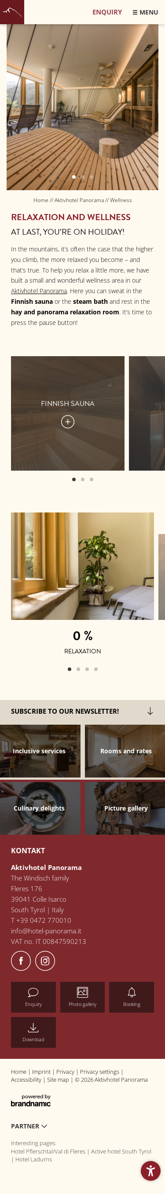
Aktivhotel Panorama (80, 200)
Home (41, 200)
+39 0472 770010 (43, 920)
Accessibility (27, 1079)
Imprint (42, 1072)
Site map (58, 1079)
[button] (151, 1171)
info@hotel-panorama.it (46, 930)
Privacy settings (100, 1072)
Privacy (66, 1072)
